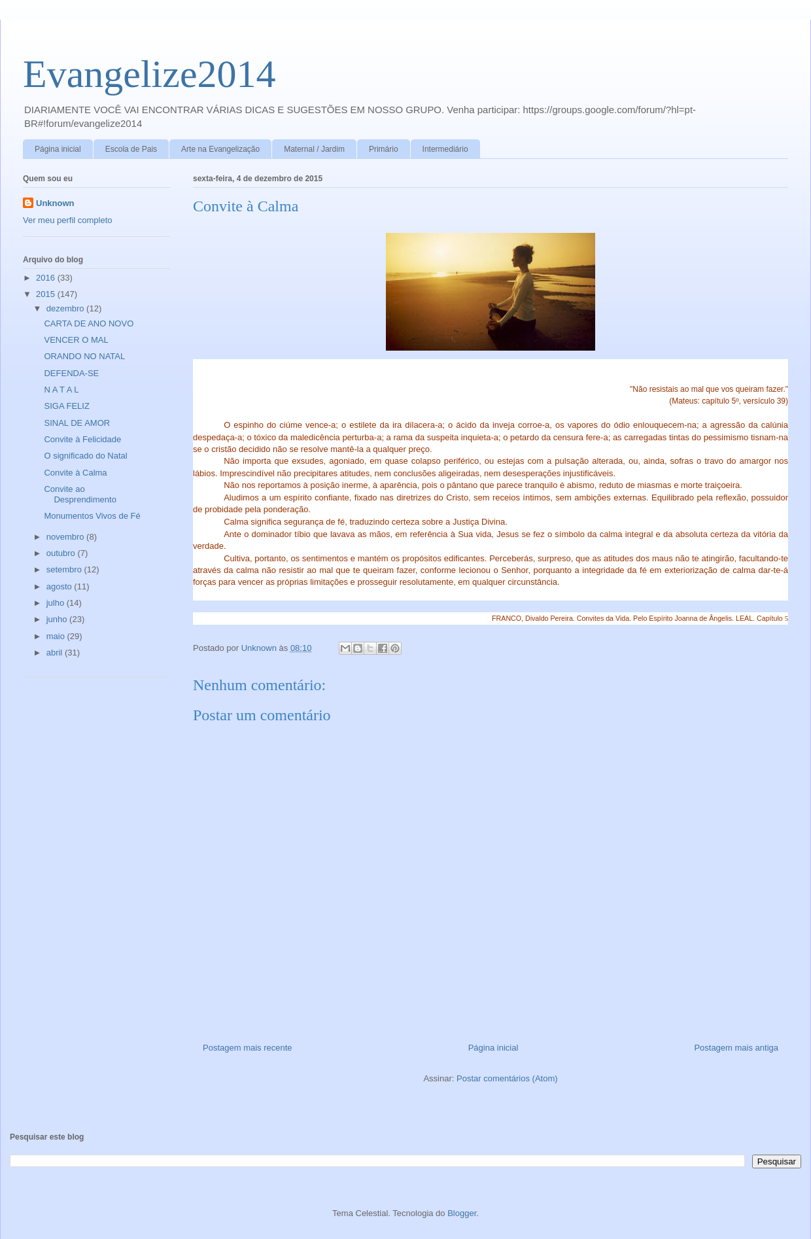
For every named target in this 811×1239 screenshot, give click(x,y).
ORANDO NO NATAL (84, 356)
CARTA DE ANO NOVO (88, 323)
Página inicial (58, 149)
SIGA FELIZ (66, 406)
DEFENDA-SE (71, 373)
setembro (65, 569)
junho (57, 619)
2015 (47, 294)
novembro (66, 537)
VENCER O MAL (76, 340)
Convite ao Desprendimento (80, 494)
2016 (47, 278)
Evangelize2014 (149, 74)
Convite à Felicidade (82, 439)
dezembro (66, 308)
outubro (62, 553)
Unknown (55, 203)
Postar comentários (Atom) (507, 1078)
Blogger (461, 1213)
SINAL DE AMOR (77, 423)
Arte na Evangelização (220, 149)
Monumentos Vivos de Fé (92, 516)
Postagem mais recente (247, 1048)
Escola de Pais (131, 149)
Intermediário (445, 149)
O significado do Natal (85, 456)
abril (55, 652)
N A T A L (62, 389)
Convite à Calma (75, 473)
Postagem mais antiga (736, 1048)
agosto (60, 586)
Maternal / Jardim (314, 149)
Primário (383, 149)
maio (56, 636)
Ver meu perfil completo (67, 220)
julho (56, 603)
